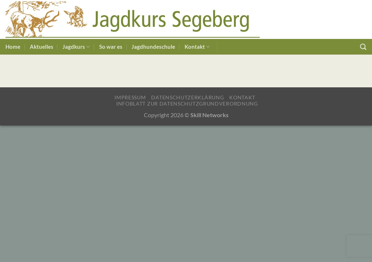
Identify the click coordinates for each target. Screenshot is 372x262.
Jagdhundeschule (153, 47)
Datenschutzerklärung (187, 97)
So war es (110, 47)
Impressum (130, 97)
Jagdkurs (76, 46)
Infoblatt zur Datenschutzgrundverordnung (187, 103)
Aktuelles (41, 47)
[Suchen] (363, 46)
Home (12, 47)
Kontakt (197, 46)
